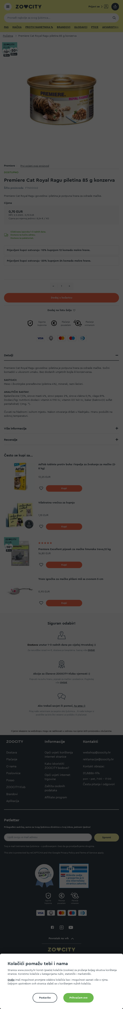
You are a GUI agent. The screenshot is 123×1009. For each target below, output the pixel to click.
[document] (63, 982)
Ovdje (11, 980)
